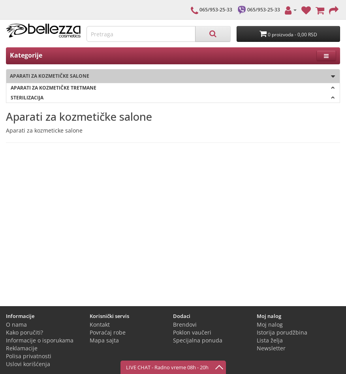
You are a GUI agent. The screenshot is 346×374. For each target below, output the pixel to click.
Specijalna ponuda (197, 340)
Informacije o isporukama (39, 340)
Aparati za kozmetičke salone (170, 76)
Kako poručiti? (24, 332)
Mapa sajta (104, 340)
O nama (16, 324)
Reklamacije (22, 348)
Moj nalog (270, 324)
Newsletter (271, 348)
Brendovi (185, 324)
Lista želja (270, 340)
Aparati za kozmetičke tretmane (173, 87)
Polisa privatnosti (28, 356)
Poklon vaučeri (192, 332)
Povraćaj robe (108, 332)
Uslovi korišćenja (28, 364)
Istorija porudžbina (282, 332)
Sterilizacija (173, 97)
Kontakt (100, 324)
